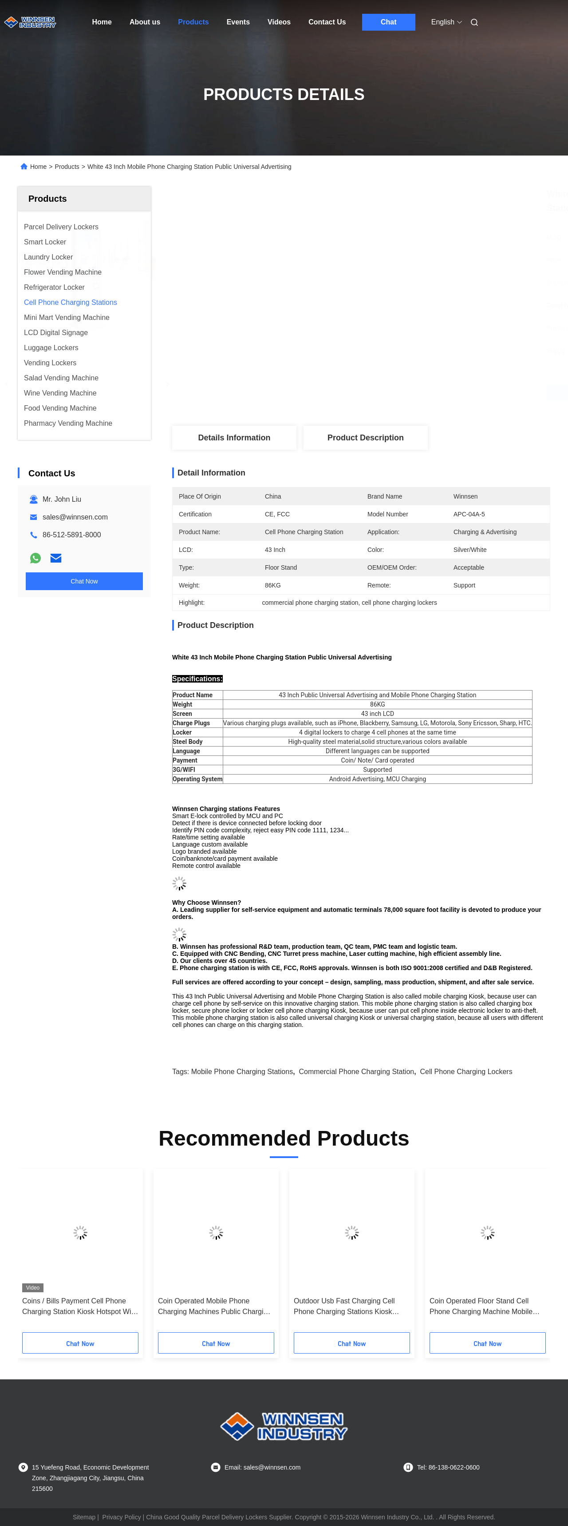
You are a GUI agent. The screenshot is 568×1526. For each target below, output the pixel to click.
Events (238, 22)
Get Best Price (408, 392)
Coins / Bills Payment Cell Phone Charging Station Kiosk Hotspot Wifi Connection (78, 1307)
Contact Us (327, 22)
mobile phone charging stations (242, 1071)
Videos (279, 22)
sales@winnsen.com (75, 517)
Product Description (365, 437)
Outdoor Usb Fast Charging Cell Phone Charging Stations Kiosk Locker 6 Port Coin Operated (344, 1307)
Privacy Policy (122, 1517)
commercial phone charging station (356, 1071)
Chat (389, 22)
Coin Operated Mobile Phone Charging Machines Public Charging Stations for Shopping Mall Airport (214, 1307)
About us (145, 22)
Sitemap (84, 1517)
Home (102, 22)
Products (193, 22)
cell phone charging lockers (466, 1071)
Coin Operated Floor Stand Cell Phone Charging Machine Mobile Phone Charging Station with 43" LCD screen (481, 1307)
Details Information (234, 437)
